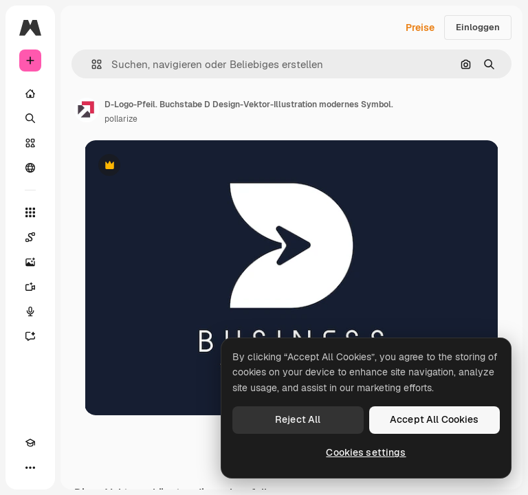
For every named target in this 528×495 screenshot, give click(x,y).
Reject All (297, 419)
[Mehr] (30, 467)
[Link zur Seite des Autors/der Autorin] (86, 110)
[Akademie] (30, 443)
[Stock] (30, 143)
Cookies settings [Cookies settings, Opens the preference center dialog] (366, 452)
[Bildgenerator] (30, 262)
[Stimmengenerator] (30, 311)
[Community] (30, 168)
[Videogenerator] (30, 287)
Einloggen (478, 27)
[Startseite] (30, 93)
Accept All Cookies (434, 419)
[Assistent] (30, 336)
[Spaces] (30, 237)
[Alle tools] (30, 212)
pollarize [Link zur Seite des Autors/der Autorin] (121, 118)
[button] (91, 64)
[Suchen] (30, 118)
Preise (420, 27)
